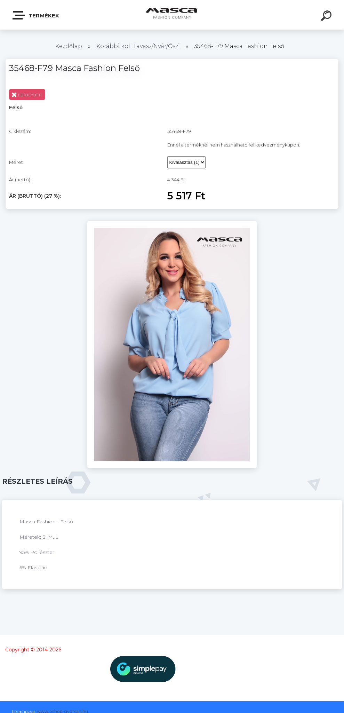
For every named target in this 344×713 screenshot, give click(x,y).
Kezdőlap (68, 46)
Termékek (36, 15)
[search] (327, 17)
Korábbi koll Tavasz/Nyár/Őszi (138, 46)
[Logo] (172, 14)
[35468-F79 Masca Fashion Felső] (172, 223)
